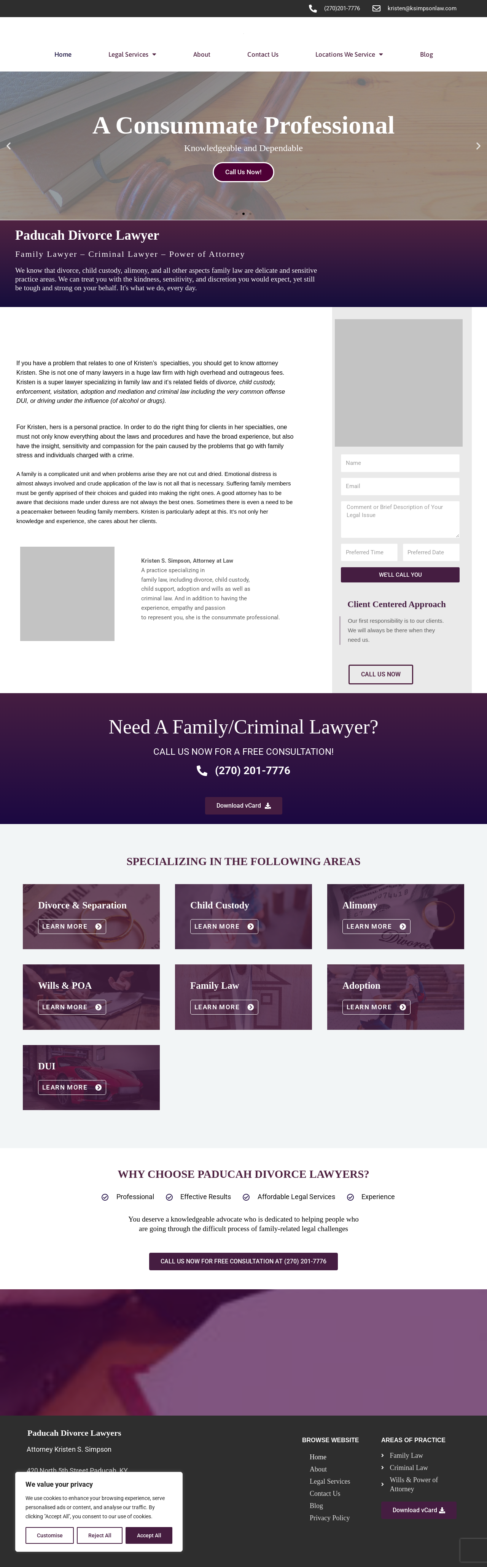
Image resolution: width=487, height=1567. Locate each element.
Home (63, 54)
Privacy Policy (330, 1516)
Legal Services (132, 54)
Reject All (99, 1535)
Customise (50, 1535)
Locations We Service (349, 54)
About (201, 54)
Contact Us (263, 54)
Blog (426, 54)
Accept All (149, 1535)
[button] (8, 145)
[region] (99, 1512)
